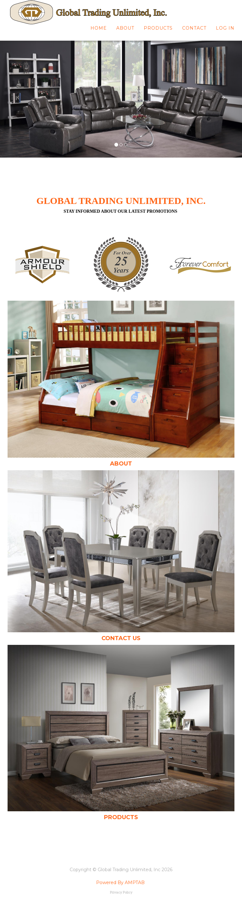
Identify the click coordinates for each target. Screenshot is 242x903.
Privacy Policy (121, 892)
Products (158, 31)
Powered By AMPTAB (120, 882)
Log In (225, 31)
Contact (194, 31)
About (125, 31)
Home (98, 31)
